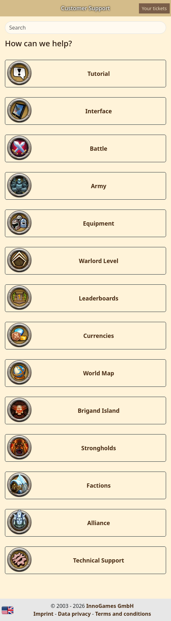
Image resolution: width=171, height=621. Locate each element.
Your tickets (154, 8)
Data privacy (74, 613)
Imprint (43, 613)
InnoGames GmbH (110, 606)
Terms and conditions (123, 613)
